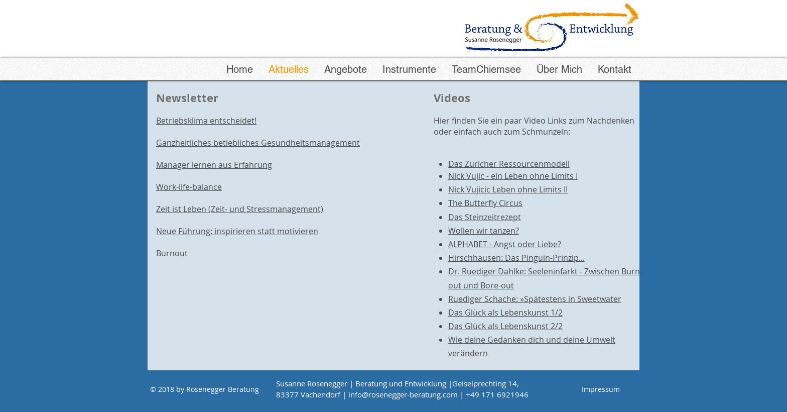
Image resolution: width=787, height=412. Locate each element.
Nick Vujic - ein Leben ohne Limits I (513, 175)
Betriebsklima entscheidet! (206, 120)
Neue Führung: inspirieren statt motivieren (237, 231)
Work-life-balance (189, 186)
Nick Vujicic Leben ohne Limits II (508, 189)
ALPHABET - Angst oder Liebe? (504, 244)
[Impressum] (600, 389)
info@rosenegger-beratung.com (403, 394)
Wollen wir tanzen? (483, 230)
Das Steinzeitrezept (484, 217)
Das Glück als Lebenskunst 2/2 (505, 326)
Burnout (172, 253)
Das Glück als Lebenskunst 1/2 (505, 312)
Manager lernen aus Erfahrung (214, 164)
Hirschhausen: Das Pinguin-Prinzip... (516, 257)
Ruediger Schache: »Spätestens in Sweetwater (534, 298)
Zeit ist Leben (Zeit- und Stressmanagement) (239, 209)
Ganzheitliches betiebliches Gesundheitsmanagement (258, 142)
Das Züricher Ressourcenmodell (509, 163)
